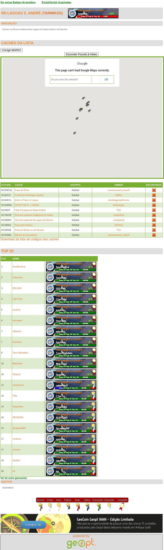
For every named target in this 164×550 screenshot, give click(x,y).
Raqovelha (18, 406)
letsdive (16, 460)
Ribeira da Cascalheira (26, 235)
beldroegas (118, 205)
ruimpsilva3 (118, 215)
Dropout (16, 374)
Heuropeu (17, 320)
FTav (15, 396)
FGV (118, 210)
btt (14, 471)
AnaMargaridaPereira (118, 200)
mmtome (17, 439)
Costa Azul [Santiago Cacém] (29, 195)
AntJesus (17, 342)
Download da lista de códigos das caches (29, 239)
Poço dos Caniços (24, 225)
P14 (119, 230)
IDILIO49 (17, 288)
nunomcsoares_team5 (118, 190)
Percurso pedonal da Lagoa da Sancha (34, 220)
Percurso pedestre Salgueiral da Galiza (34, 215)
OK (106, 79)
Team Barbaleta (20, 353)
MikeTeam (18, 363)
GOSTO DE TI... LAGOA (27, 205)
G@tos (118, 195)
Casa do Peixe (22, 190)
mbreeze (17, 331)
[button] (77, 119)
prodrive (17, 309)
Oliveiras (118, 225)
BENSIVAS (18, 417)
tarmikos (52, 13)
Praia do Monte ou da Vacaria (29, 230)
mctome (16, 449)
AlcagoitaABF (19, 428)
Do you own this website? (64, 79)
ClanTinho (18, 299)
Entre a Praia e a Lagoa (26, 200)
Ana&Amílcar (19, 266)
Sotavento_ (18, 277)
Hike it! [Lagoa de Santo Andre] (30, 210)
